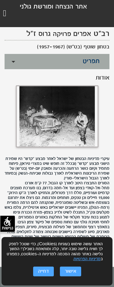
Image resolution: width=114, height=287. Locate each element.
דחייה (43, 271)
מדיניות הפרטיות (87, 259)
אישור (70, 271)
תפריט (91, 61)
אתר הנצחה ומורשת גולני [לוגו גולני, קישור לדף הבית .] (53, 7)
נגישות (7, 223)
